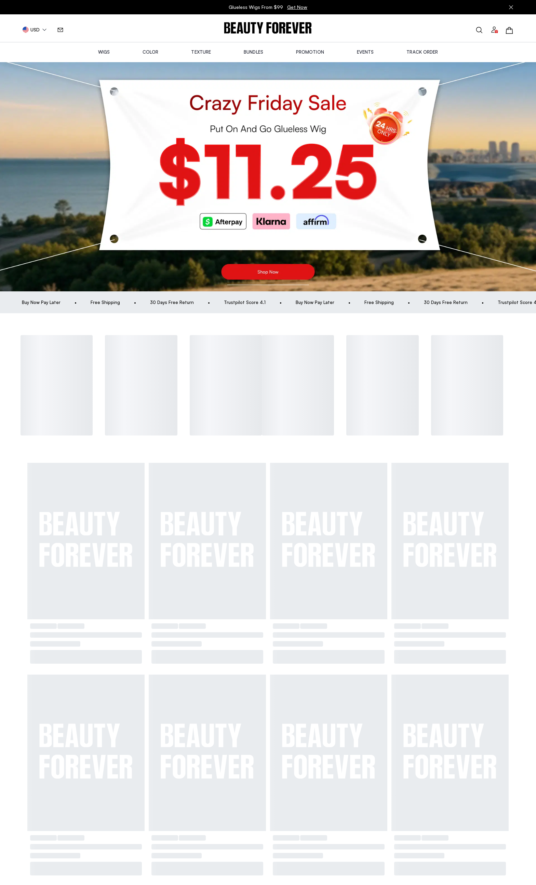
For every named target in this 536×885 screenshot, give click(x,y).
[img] (268, 28)
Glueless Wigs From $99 (268, 7)
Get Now (297, 7)
